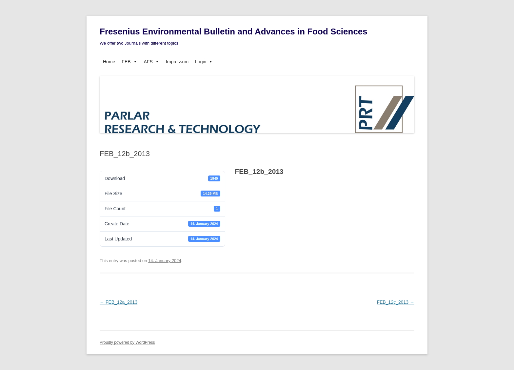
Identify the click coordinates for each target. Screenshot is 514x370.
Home (109, 61)
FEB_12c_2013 (395, 302)
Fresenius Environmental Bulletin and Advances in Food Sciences (233, 31)
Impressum (177, 61)
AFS (151, 61)
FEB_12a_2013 (118, 302)
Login (204, 61)
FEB (129, 61)
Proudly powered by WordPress (127, 342)
